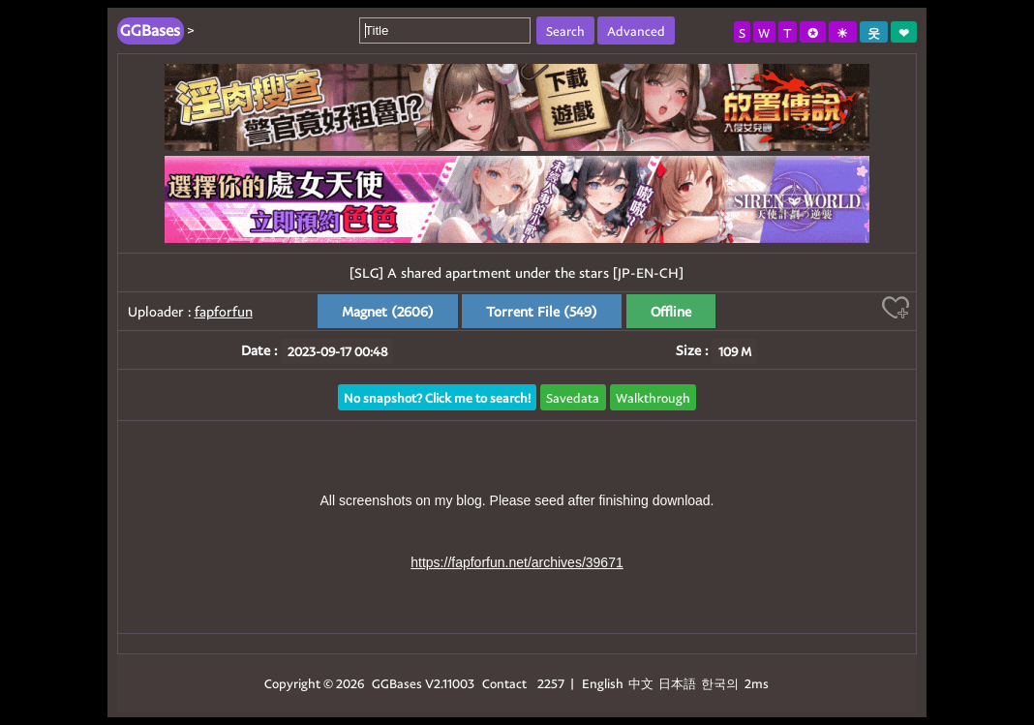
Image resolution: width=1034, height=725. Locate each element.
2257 (550, 683)
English (602, 683)
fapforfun (224, 311)
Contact (504, 683)
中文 (641, 683)
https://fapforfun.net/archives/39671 (517, 562)
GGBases (397, 683)
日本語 (677, 683)
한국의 (721, 683)
